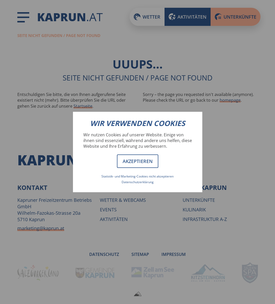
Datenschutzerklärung (138, 182)
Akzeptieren (138, 161)
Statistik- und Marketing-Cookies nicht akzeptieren (137, 176)
